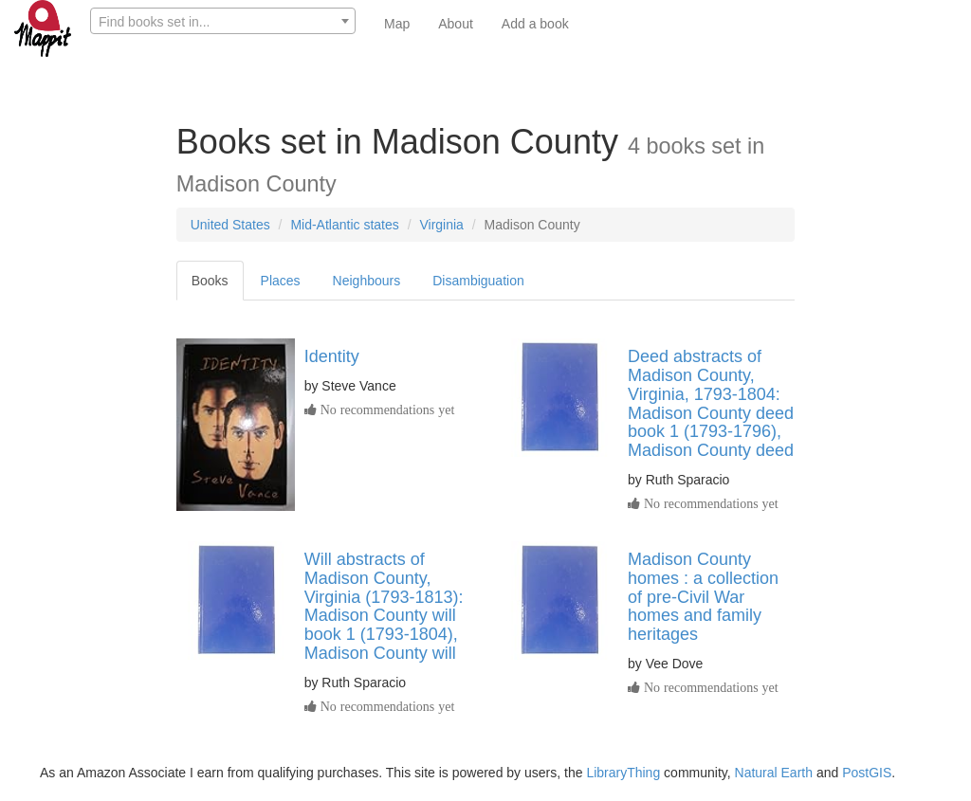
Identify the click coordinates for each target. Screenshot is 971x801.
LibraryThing (623, 772)
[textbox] (223, 22)
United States (230, 224)
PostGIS (866, 772)
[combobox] (223, 21)
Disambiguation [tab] (478, 280)
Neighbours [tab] (367, 280)
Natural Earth (774, 772)
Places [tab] (281, 280)
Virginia (441, 224)
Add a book (535, 23)
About (455, 23)
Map (397, 23)
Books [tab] (210, 280)
